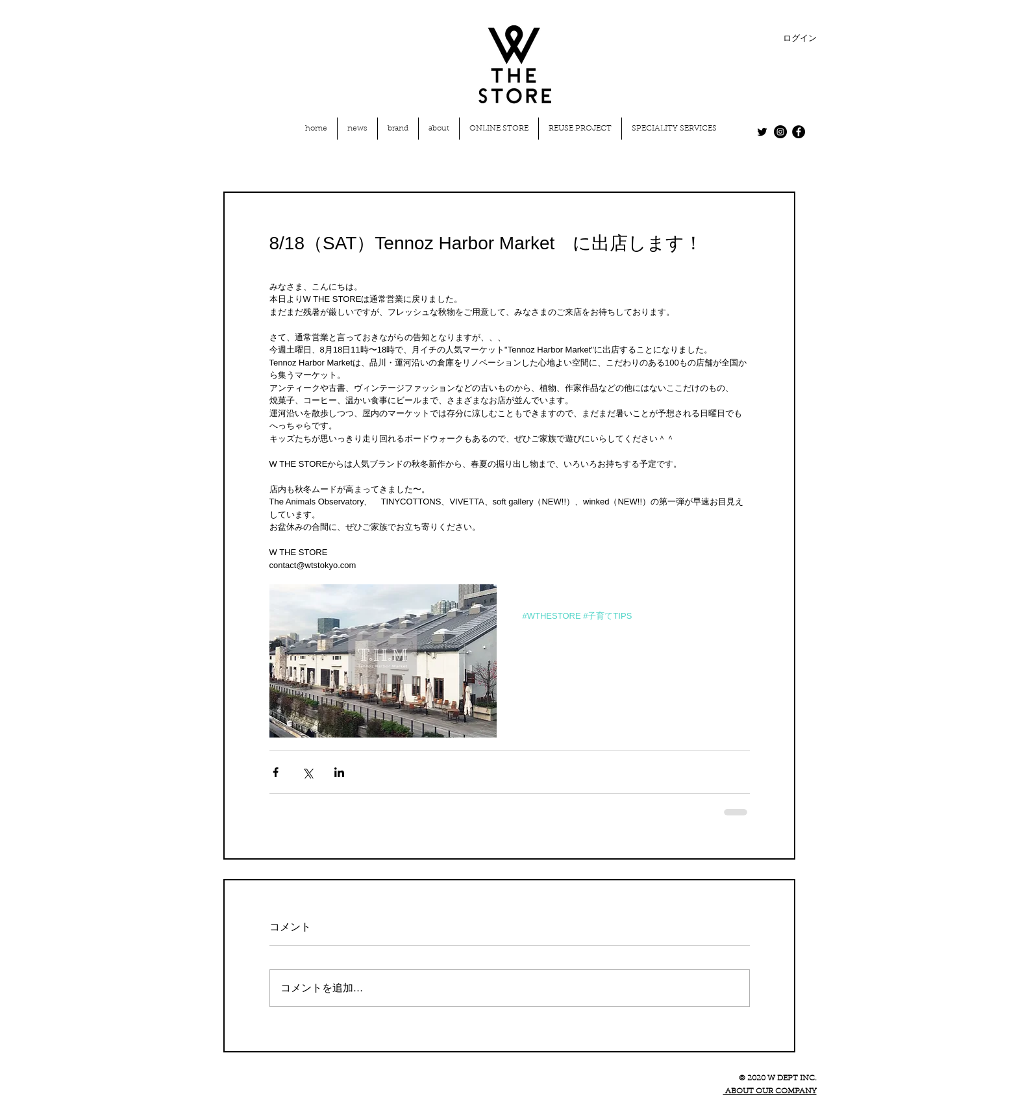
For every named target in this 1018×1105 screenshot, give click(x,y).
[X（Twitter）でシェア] (307, 772)
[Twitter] (762, 131)
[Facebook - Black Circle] (798, 131)
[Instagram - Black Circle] (780, 131)
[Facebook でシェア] (275, 772)
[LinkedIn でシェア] (339, 772)
